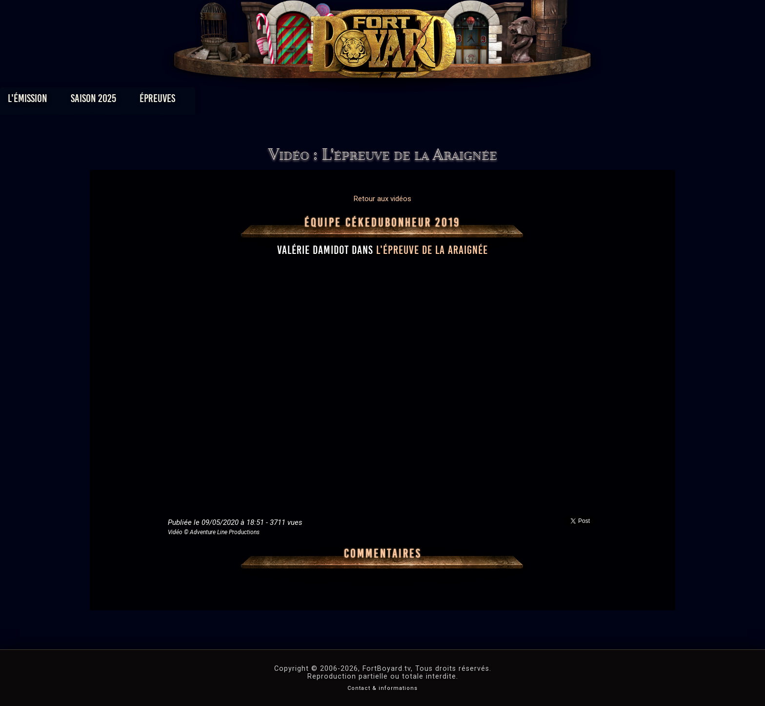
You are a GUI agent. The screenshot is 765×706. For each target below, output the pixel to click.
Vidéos (397, 100)
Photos (348, 100)
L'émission (164, 100)
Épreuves (294, 100)
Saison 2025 (230, 100)
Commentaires (383, 554)
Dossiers (450, 100)
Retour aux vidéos (382, 198)
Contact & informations (382, 688)
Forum (502, 100)
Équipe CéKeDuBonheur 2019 (382, 222)
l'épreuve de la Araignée (432, 250)
